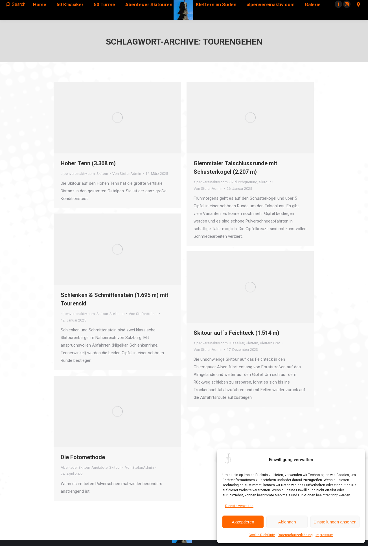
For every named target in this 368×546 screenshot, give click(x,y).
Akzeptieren (243, 521)
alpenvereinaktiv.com (78, 173)
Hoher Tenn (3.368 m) (88, 163)
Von (126, 173)
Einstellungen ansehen (335, 521)
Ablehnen (287, 521)
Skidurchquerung (243, 182)
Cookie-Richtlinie (262, 535)
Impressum (324, 535)
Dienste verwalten (239, 506)
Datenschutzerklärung (295, 535)
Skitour (102, 173)
